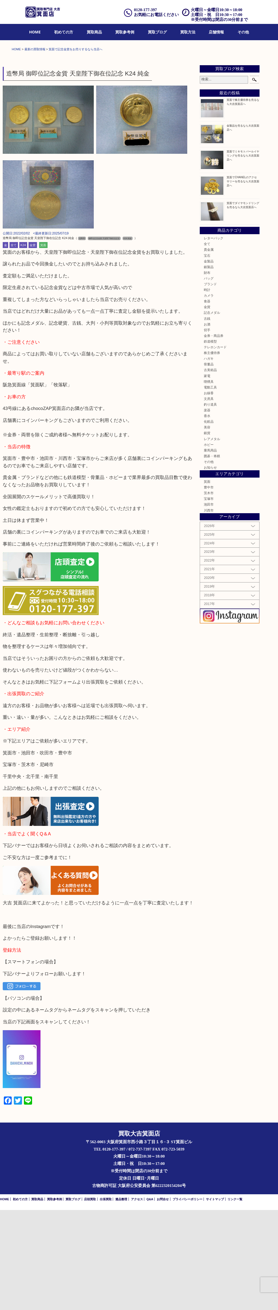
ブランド (210, 384)
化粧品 (209, 521)
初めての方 (63, 32)
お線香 (209, 493)
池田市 (209, 604)
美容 (207, 527)
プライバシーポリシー (187, 1299)
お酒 (207, 424)
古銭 (207, 418)
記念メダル (212, 413)
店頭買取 (90, 1299)
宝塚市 (209, 598)
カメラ (209, 395)
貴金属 (209, 350)
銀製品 (209, 367)
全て (14, 345)
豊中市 (209, 587)
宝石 (207, 355)
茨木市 (209, 593)
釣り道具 (210, 504)
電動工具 (210, 487)
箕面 (43, 345)
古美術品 (210, 470)
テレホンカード (215, 447)
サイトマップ (215, 1299)
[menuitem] (35, 32)
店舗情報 (216, 32)
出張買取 (106, 1299)
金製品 (209, 361)
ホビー (209, 544)
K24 (23, 345)
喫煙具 (209, 481)
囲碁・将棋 (212, 556)
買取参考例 (124, 32)
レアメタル (212, 539)
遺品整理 (121, 1299)
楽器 (207, 510)
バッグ (209, 378)
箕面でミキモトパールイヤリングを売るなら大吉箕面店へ (243, 255)
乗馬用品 (210, 550)
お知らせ (210, 567)
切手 (207, 430)
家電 (207, 476)
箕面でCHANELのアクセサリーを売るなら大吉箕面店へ (243, 281)
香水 (207, 516)
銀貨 (207, 533)
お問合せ (163, 1299)
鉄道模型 (210, 441)
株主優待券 (212, 453)
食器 (207, 401)
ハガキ (209, 458)
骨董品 (209, 464)
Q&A (149, 1299)
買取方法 (187, 32)
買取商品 (94, 32)
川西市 (209, 610)
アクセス (137, 1299)
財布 (207, 372)
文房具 (209, 498)
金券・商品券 (213, 435)
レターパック (213, 338)
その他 (243, 32)
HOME (35, 32)
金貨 (33, 345)
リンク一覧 (234, 1299)
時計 (207, 389)
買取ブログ (157, 32)
